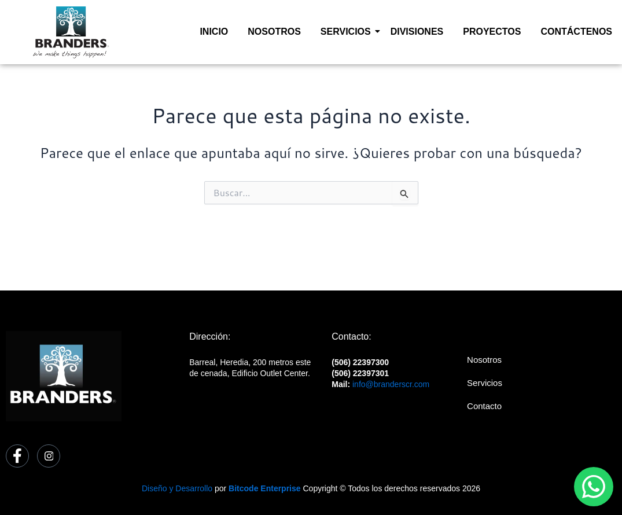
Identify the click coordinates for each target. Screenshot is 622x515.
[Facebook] (17, 456)
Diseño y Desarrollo (177, 488)
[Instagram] (48, 456)
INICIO (214, 31)
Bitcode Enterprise (264, 488)
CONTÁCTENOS (576, 31)
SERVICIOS (348, 31)
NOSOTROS (274, 31)
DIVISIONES (417, 31)
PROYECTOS (492, 31)
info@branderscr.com (390, 384)
